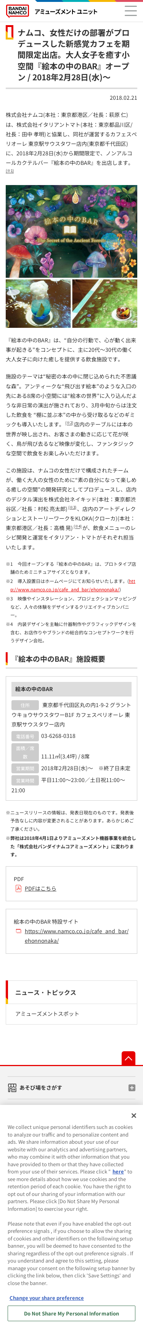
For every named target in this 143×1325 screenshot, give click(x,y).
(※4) (78, 526)
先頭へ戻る (128, 1058)
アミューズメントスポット (47, 1013)
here (118, 1174)
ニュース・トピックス (45, 992)
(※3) (72, 507)
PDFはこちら (40, 888)
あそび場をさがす (40, 1087)
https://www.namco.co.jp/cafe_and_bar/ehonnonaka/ (77, 935)
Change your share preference (47, 1300)
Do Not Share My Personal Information (71, 1316)
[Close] (133, 1118)
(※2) (69, 423)
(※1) (10, 171)
